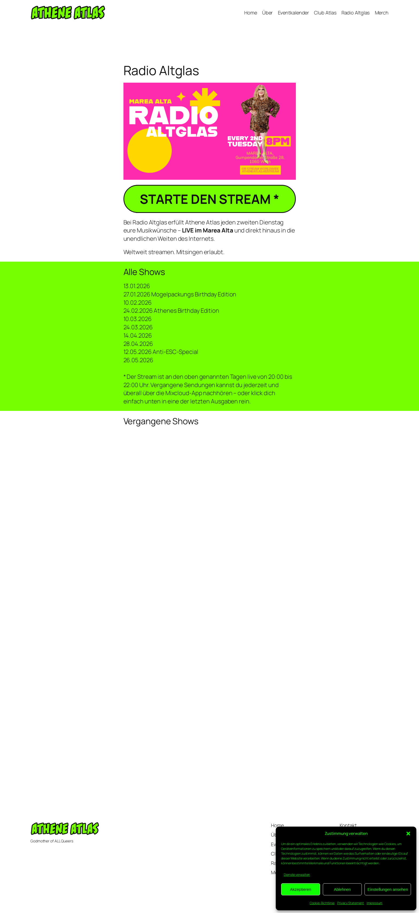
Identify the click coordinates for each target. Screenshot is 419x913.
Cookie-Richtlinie (322, 903)
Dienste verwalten (297, 874)
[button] (408, 833)
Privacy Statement (350, 903)
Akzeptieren (300, 889)
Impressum (374, 903)
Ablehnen (342, 889)
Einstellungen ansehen (387, 889)
